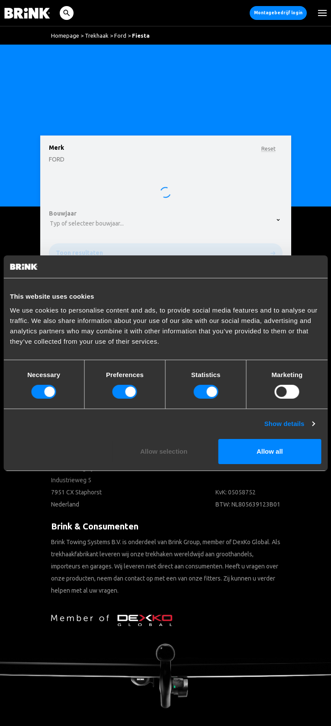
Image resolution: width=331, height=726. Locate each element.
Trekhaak (97, 35)
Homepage (65, 35)
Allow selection (163, 451)
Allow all (270, 451)
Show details (284, 423)
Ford (120, 35)
